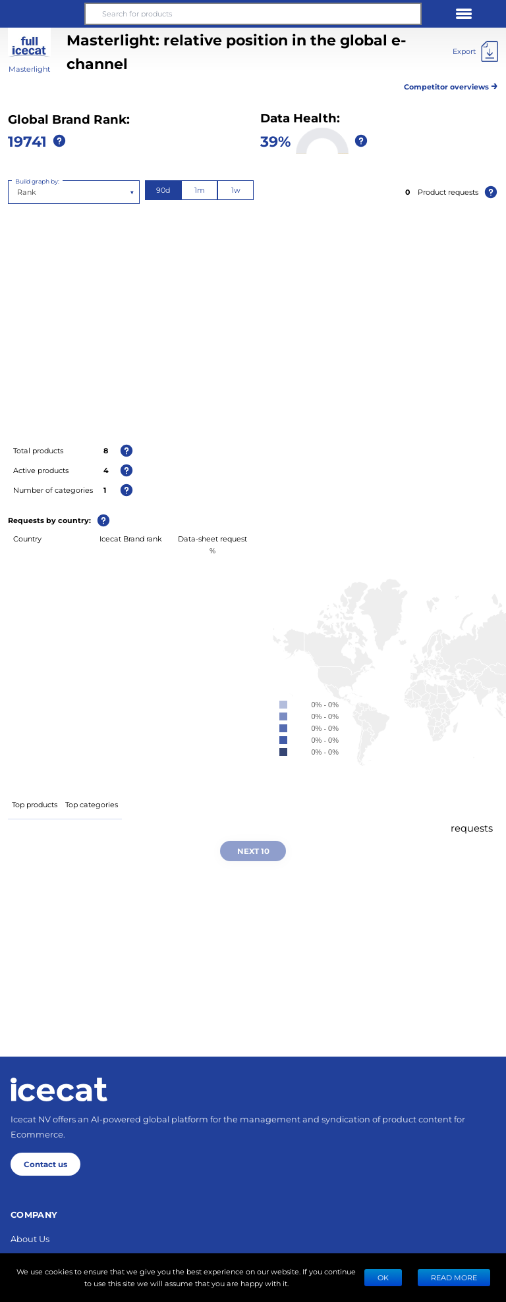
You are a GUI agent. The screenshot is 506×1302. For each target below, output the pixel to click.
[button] (42, 14)
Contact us (45, 1164)
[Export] (475, 51)
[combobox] (18, 192)
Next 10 (253, 851)
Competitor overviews (451, 84)
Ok (383, 1277)
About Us (30, 1238)
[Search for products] (253, 14)
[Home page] (59, 1089)
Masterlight (29, 68)
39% (275, 141)
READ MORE (454, 1277)
